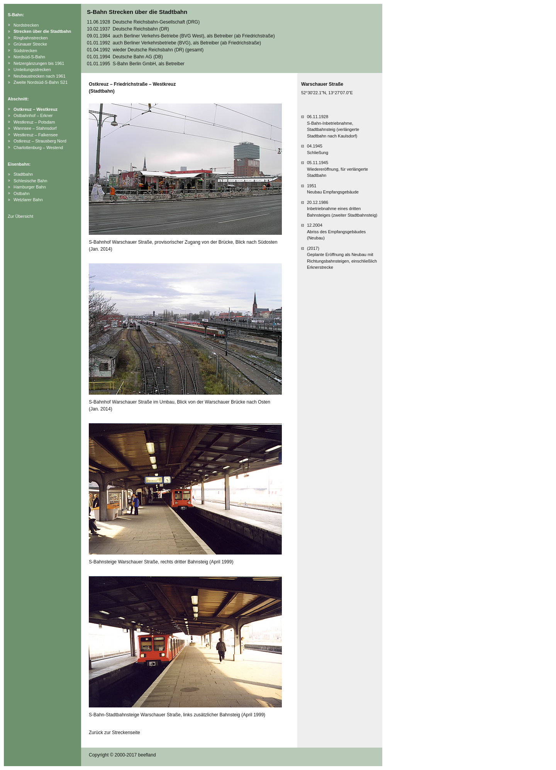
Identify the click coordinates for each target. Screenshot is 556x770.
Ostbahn (22, 193)
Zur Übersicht (20, 216)
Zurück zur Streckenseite (114, 732)
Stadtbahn (23, 174)
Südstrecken (25, 50)
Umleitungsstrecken (32, 69)
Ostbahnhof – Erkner (33, 115)
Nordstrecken (26, 25)
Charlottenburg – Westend (38, 147)
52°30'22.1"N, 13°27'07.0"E (327, 92)
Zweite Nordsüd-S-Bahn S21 (41, 82)
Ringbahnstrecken (31, 38)
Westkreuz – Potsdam (34, 122)
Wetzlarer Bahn (28, 199)
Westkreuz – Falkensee (36, 134)
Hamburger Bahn (30, 187)
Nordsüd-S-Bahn (29, 56)
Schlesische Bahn (30, 180)
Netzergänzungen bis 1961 (39, 63)
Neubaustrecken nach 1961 (40, 76)
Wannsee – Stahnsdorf (35, 128)
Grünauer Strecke (30, 44)
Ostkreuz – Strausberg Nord (40, 141)
